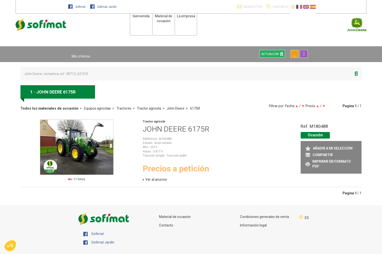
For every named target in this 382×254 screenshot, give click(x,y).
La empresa (186, 16)
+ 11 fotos (76, 179)
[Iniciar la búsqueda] (356, 74)
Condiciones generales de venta (264, 217)
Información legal (253, 225)
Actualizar (272, 53)
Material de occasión (175, 217)
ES (307, 218)
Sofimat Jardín (103, 7)
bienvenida (141, 16)
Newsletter (252, 7)
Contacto (166, 225)
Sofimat (77, 7)
